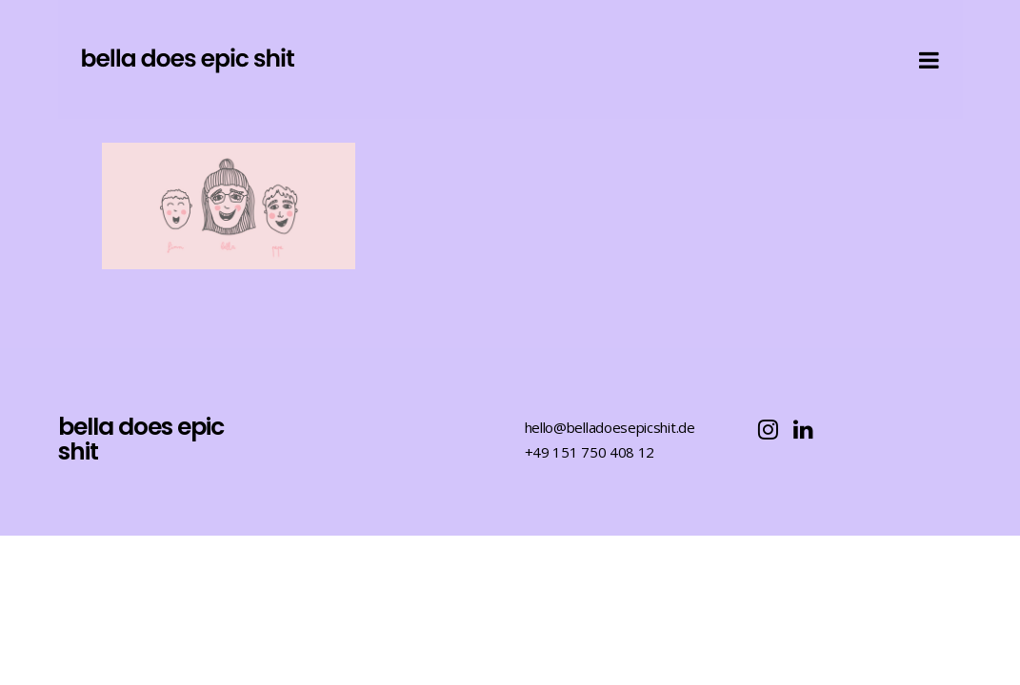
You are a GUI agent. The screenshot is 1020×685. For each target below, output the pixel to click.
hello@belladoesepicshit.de (610, 427)
